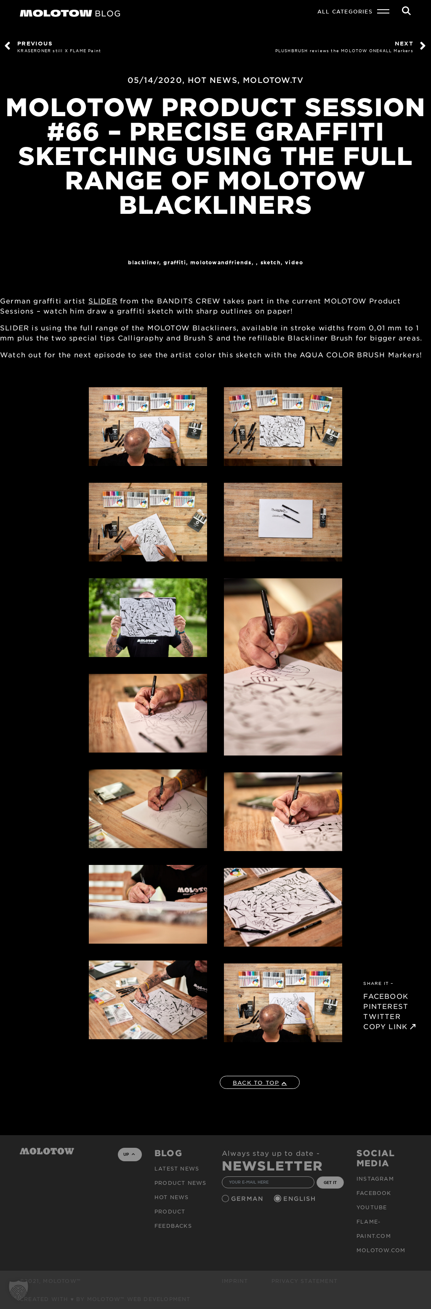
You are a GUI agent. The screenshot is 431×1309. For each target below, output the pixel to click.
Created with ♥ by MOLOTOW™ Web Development (105, 1299)
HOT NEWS (212, 80)
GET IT (330, 1182)
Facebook (374, 1192)
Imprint (235, 1280)
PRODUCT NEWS (180, 1182)
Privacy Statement (304, 1280)
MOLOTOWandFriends (220, 262)
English (300, 1198)
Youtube (372, 1207)
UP (129, 1154)
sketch (271, 262)
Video (294, 262)
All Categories (344, 11)
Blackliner (143, 262)
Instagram (375, 1178)
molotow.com (381, 1250)
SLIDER (102, 300)
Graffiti (174, 262)
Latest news (176, 1168)
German (248, 1198)
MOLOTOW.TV (273, 80)
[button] (18, 1290)
